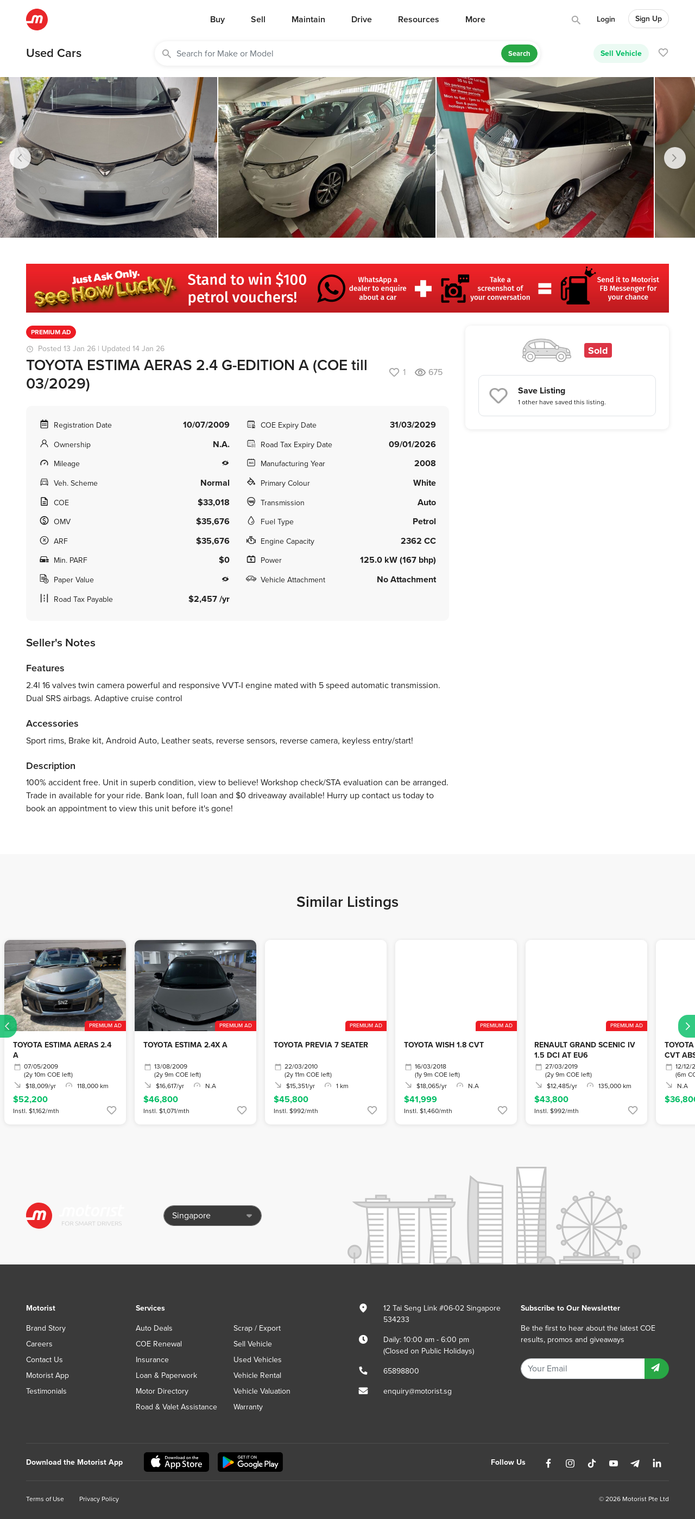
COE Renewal (159, 1344)
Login (606, 19)
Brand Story (46, 1328)
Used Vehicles (257, 1359)
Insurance (152, 1359)
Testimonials (46, 1391)
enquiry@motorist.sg (417, 1391)
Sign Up (648, 18)
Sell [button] (258, 19)
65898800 (401, 1371)
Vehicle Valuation (261, 1391)
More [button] (475, 19)
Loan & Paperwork (166, 1375)
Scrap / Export (257, 1328)
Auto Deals (154, 1328)
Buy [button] (217, 19)
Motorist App (47, 1375)
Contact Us (44, 1359)
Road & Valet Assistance (176, 1407)
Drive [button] (361, 19)
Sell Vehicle (621, 53)
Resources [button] (418, 19)
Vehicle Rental (257, 1375)
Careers (39, 1344)
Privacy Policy (99, 1499)
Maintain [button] (308, 19)
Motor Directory (162, 1391)
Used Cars (53, 53)
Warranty (248, 1407)
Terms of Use (45, 1499)
